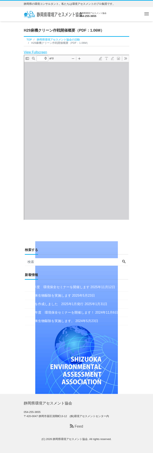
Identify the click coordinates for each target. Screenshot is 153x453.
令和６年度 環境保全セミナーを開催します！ (59, 312)
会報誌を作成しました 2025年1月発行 (54, 304)
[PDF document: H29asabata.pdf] (76, 137)
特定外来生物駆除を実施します (48, 295)
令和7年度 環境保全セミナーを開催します (57, 287)
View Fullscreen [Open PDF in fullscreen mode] (35, 52)
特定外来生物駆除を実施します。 (49, 321)
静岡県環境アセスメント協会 (70, 439)
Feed (76, 426)
